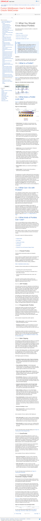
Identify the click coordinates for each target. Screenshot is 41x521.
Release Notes (3, 95)
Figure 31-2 (17, 101)
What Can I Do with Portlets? (21, 36)
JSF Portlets (18, 240)
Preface (3, 23)
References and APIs (4, 100)
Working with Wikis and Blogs (7, 66)
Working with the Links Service (7, 52)
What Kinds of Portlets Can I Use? (22, 38)
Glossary (3, 83)
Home (2, 4)
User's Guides (3, 5)
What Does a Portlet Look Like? (22, 35)
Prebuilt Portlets (19, 238)
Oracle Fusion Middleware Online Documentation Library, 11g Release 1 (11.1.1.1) (24, 4)
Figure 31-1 (17, 77)
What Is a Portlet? (19, 33)
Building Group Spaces (6, 42)
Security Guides (4, 97)
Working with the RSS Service (7, 74)
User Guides (3, 99)
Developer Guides (4, 98)
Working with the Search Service (7, 75)
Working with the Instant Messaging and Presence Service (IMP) (7, 64)
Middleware (6, 4)
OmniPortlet (18, 245)
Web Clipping (18, 243)
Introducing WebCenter (6, 24)
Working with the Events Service (7, 51)
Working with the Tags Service (7, 55)
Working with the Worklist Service (7, 76)
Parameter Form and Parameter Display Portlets (25, 247)
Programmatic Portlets (20, 242)
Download (6, 86)
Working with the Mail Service (7, 69)
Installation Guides (4, 92)
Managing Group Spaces (6, 43)
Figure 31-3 (17, 498)
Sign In (37, 1)
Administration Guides (4, 96)
